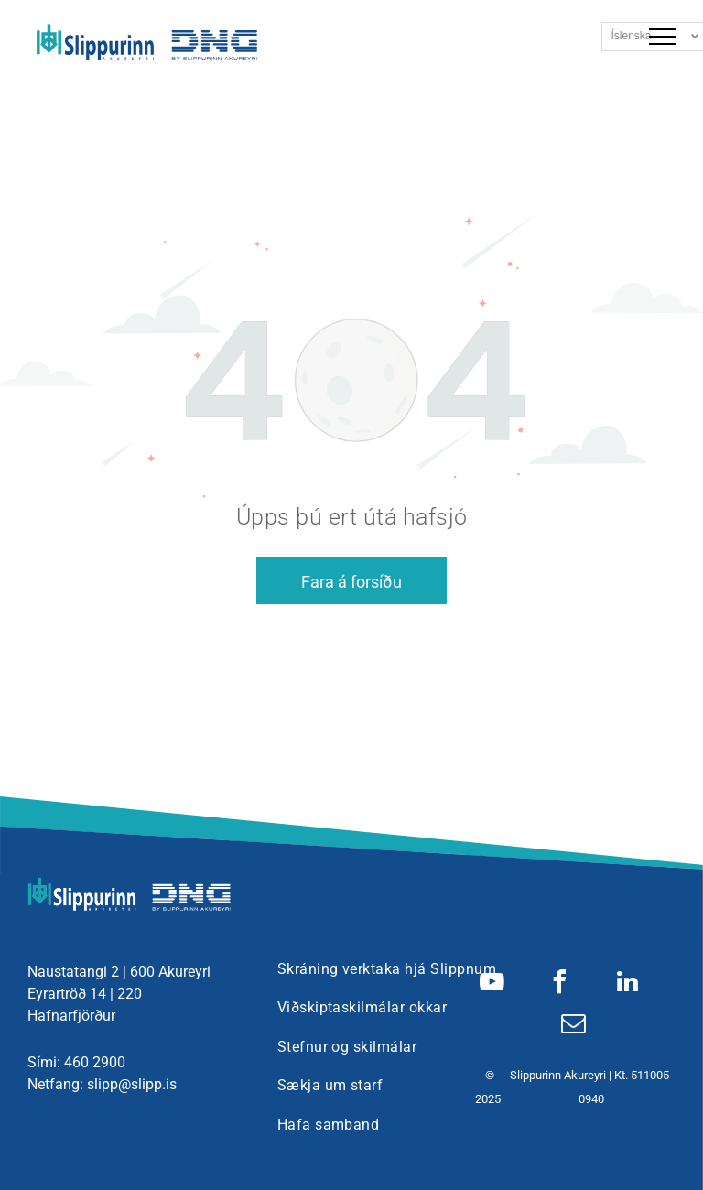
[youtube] (492, 984)
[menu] (663, 36)
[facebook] (560, 984)
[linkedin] (628, 984)
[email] (574, 1025)
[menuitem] (387, 969)
